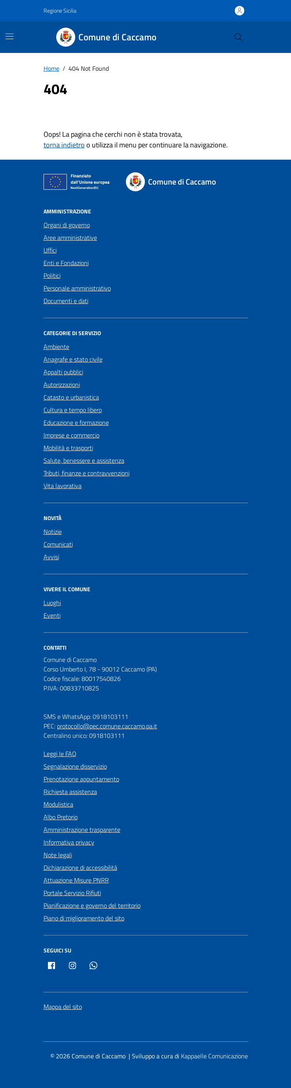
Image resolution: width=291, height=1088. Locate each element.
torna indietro (64, 145)
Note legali (58, 855)
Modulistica (58, 804)
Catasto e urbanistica (71, 397)
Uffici (50, 250)
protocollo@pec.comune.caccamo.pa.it (107, 726)
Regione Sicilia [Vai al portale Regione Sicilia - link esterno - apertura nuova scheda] (60, 10)
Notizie (53, 531)
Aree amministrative (70, 237)
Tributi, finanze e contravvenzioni (86, 473)
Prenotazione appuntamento (81, 779)
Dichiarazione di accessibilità (80, 867)
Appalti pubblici (63, 372)
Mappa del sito (63, 1006)
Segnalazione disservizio (75, 766)
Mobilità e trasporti (68, 448)
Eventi (52, 615)
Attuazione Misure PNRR (76, 880)
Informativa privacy (69, 842)
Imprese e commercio (71, 435)
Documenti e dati (66, 300)
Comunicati (58, 544)
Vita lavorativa (63, 485)
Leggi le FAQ (60, 753)
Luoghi (52, 602)
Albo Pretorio (61, 817)
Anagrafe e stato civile (73, 359)
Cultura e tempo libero (73, 410)
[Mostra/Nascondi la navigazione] (9, 36)
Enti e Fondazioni (66, 263)
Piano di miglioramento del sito (84, 918)
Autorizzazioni (62, 384)
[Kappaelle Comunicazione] (213, 1056)
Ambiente (56, 346)
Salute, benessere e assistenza (84, 460)
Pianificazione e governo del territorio (92, 905)
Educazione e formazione (76, 422)
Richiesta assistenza (70, 791)
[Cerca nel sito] (237, 37)
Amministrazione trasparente (82, 829)
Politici (52, 275)
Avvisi (51, 557)
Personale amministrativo (77, 288)
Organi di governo (67, 225)
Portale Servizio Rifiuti (72, 893)
